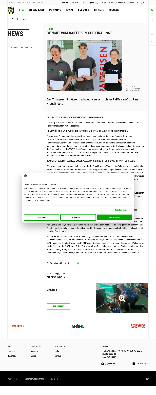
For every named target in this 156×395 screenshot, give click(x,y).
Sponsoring (93, 2)
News (21, 10)
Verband (65, 2)
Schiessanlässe (36, 10)
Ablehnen (41, 217)
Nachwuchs (83, 10)
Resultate (98, 10)
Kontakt (58, 356)
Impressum (12, 379)
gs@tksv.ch (108, 363)
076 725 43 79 (141, 363)
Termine (69, 10)
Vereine (75, 2)
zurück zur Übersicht (22, 47)
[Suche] (152, 10)
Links (83, 2)
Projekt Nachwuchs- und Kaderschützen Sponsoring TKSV (124, 2)
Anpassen (78, 217)
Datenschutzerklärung (34, 379)
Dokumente (113, 10)
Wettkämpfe (55, 10)
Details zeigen (121, 210)
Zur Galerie (58, 306)
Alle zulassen (114, 217)
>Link (77, 263)
